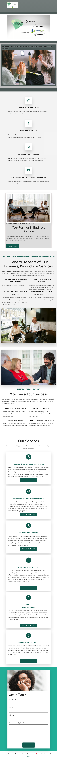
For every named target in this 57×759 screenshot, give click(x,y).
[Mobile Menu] (48, 4)
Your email (28, 709)
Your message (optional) (28, 731)
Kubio (28, 756)
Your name (28, 702)
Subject (28, 717)
